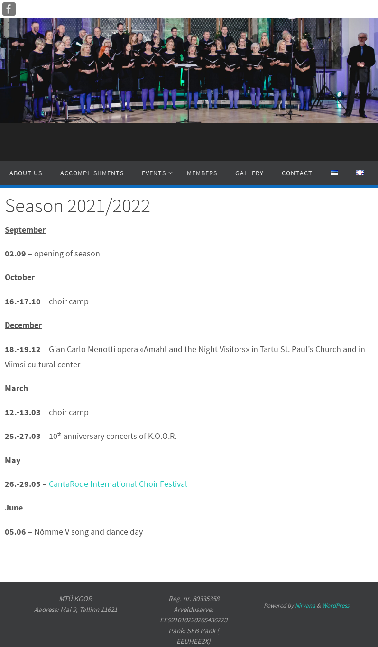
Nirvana (305, 605)
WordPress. (336, 605)
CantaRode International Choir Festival (118, 483)
